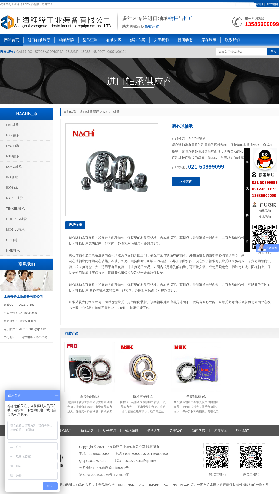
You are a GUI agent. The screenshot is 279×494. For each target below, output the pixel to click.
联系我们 (257, 4)
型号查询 (90, 40)
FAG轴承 (12, 146)
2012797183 (26, 304)
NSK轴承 (12, 135)
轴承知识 (113, 40)
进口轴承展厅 (39, 40)
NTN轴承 (12, 156)
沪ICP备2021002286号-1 (97, 475)
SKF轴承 (12, 125)
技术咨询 (265, 217)
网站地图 (272, 4)
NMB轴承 (13, 250)
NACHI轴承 (111, 112)
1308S (85, 51)
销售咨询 (265, 211)
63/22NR (72, 51)
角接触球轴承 (90, 396)
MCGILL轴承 (15, 229)
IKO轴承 (12, 187)
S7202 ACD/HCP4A (49, 51)
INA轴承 (12, 177)
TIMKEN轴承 (15, 208)
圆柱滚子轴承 (143, 396)
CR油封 (11, 240)
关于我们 (161, 40)
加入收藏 (228, 4)
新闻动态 (185, 40)
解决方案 (137, 40)
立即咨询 (185, 181)
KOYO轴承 (14, 167)
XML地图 (123, 475)
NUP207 (99, 51)
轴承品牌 (66, 40)
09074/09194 (116, 51)
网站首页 (11, 40)
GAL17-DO (24, 51)
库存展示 (208, 40)
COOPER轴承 (16, 219)
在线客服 (242, 4)
